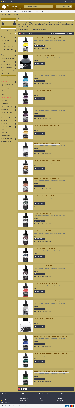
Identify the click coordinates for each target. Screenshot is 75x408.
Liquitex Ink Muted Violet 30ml (44, 266)
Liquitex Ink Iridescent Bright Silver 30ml (47, 143)
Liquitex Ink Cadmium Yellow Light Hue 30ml (48, 38)
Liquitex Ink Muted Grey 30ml (43, 213)
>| (25, 388)
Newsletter (59, 402)
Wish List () (60, 400)
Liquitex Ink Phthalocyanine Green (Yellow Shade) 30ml (51, 371)
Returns (40, 398)
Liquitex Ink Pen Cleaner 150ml (43, 318)
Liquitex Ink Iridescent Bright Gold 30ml (46, 125)
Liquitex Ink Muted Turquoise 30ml (45, 248)
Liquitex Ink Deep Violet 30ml (43, 90)
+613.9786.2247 (5, 397)
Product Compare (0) (27, 33)
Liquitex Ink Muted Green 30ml (44, 195)
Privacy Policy (23, 400)
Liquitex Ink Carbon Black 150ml (44, 55)
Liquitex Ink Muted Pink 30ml (43, 231)
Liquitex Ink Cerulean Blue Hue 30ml (45, 73)
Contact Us (41, 397)
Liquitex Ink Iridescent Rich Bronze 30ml (47, 160)
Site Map (40, 400)
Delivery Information (24, 398)
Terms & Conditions (24, 402)
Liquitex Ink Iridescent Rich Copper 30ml (47, 178)
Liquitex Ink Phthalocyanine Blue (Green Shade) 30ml (51, 336)
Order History (60, 398)
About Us (22, 397)
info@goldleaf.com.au (6, 399)
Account (59, 397)
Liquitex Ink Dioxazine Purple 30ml (45, 108)
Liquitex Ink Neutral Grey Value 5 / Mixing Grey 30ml (50, 301)
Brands (40, 402)
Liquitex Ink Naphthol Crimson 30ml (45, 283)
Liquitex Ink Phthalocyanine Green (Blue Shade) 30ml (51, 353)
